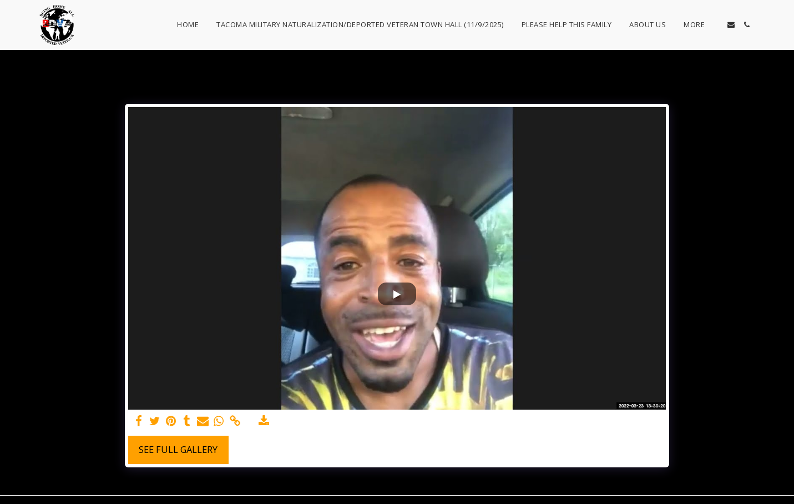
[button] (731, 24)
